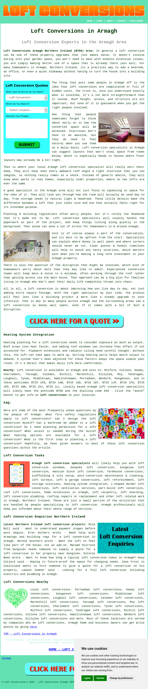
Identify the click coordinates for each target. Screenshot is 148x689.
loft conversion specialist (82, 167)
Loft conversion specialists (105, 147)
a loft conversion (129, 50)
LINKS (99, 21)
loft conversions (83, 86)
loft (42, 203)
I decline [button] (100, 678)
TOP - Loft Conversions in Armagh (30, 633)
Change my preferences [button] (121, 678)
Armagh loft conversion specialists (61, 463)
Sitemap (6, 658)
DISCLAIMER (136, 21)
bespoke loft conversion (92, 467)
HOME (89, 21)
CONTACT (121, 21)
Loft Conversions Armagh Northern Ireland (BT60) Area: (49, 50)
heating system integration (85, 484)
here (33, 626)
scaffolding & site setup (53, 475)
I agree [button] (87, 678)
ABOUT (110, 21)
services (85, 508)
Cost (55, 233)
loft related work (130, 496)
